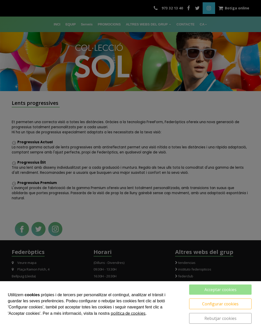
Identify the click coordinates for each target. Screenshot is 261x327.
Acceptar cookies (220, 289)
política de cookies (128, 313)
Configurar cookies (220, 304)
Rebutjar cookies (220, 318)
